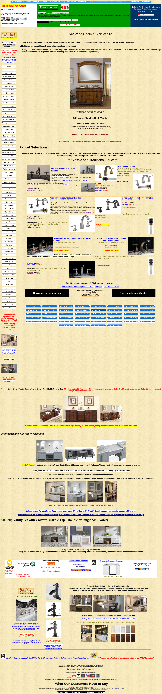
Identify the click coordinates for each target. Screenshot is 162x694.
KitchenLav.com (63, 665)
